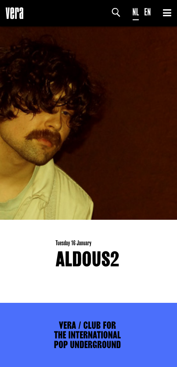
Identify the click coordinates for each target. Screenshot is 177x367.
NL (136, 12)
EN (147, 12)
